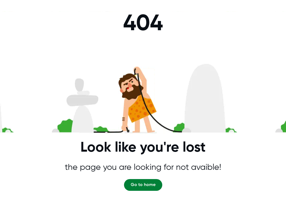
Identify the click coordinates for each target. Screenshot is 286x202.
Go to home (143, 185)
